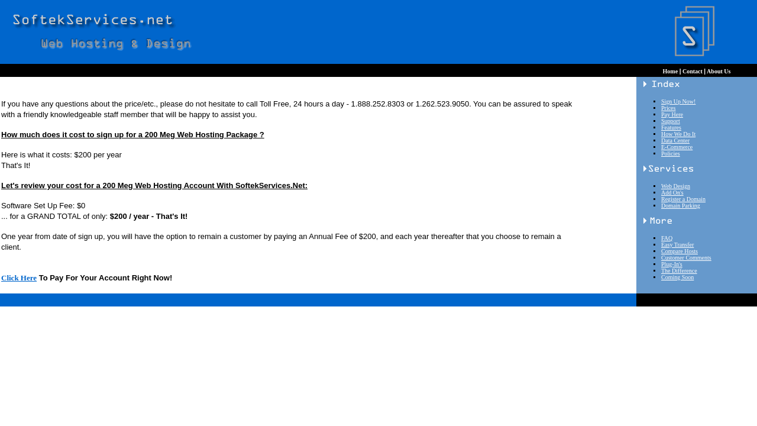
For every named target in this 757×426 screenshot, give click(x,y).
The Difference (679, 270)
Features (671, 127)
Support (670, 121)
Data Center (675, 140)
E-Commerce (677, 147)
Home (671, 71)
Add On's (672, 192)
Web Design (675, 186)
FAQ (666, 238)
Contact (692, 71)
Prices (668, 108)
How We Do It (678, 134)
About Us (718, 71)
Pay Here (672, 114)
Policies (670, 153)
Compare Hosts (679, 251)
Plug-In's (671, 264)
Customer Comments (686, 257)
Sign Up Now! (678, 101)
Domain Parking (680, 205)
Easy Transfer (677, 244)
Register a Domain (683, 199)
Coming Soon (677, 277)
